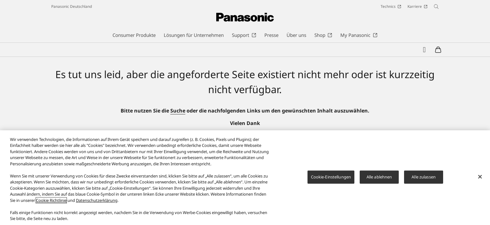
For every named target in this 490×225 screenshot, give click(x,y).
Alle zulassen (424, 179)
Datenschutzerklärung (97, 202)
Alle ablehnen (379, 179)
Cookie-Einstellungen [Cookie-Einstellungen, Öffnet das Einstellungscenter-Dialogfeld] (331, 179)
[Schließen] (480, 179)
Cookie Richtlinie (51, 202)
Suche (177, 110)
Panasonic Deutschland (71, 6)
